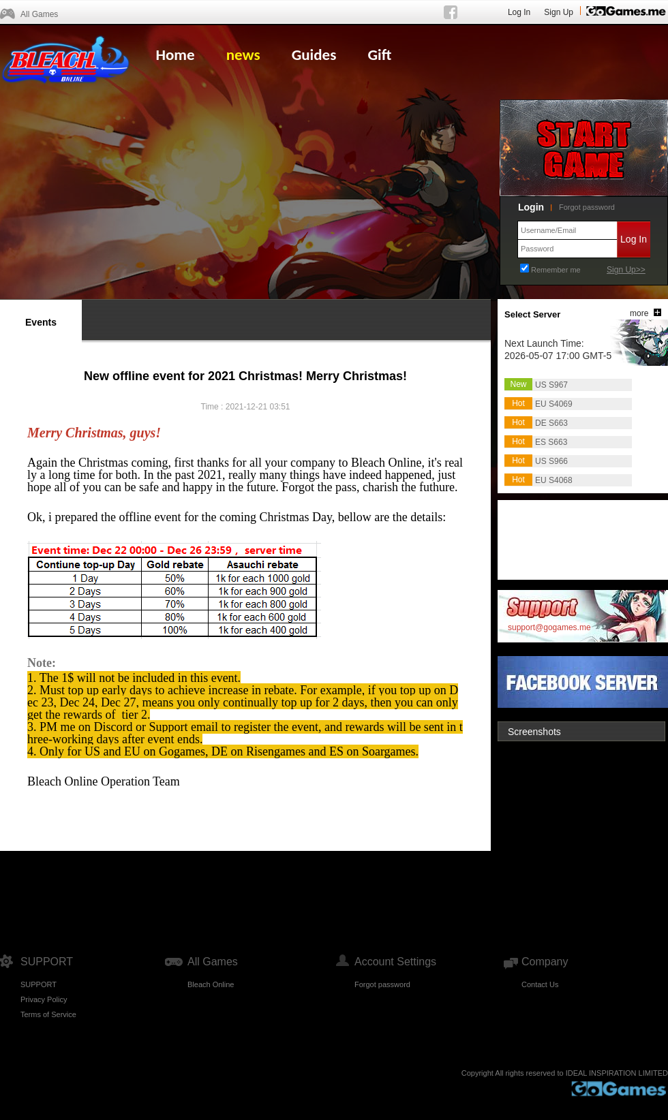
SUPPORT (38, 984)
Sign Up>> (626, 270)
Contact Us (539, 984)
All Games (39, 14)
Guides (314, 54)
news (243, 54)
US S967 (551, 385)
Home (174, 54)
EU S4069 (554, 404)
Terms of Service (48, 1014)
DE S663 (551, 423)
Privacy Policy (43, 999)
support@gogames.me (549, 627)
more (639, 313)
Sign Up (558, 12)
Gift (379, 54)
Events (41, 322)
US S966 (551, 461)
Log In (519, 12)
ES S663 (551, 442)
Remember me (556, 270)
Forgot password (587, 207)
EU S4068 (554, 480)
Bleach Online (210, 984)
